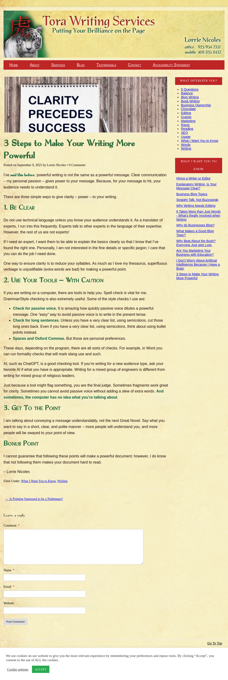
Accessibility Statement (171, 65)
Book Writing (190, 101)
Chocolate (188, 109)
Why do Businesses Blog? (195, 225)
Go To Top (214, 643)
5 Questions (190, 89)
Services (58, 65)
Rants (185, 125)
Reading (187, 129)
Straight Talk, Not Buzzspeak (197, 200)
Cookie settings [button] (17, 669)
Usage (185, 137)
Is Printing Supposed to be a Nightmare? (34, 499)
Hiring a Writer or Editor (193, 178)
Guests (186, 117)
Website (9, 603)
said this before (22, 175)
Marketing (188, 121)
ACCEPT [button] (41, 669)
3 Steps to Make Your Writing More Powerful (197, 276)
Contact (134, 65)
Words (185, 145)
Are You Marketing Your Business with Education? (195, 252)
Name (9, 570)
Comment (12, 525)
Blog (81, 65)
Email (9, 586)
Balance (187, 93)
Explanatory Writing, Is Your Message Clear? (196, 186)
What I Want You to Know (38, 481)
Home (13, 65)
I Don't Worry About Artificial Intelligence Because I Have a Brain (198, 264)
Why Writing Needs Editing (195, 206)
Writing (62, 481)
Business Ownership (196, 105)
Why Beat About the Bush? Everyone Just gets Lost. (196, 243)
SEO (184, 133)
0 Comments (77, 165)
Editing (186, 113)
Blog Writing (190, 97)
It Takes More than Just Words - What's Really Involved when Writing (198, 215)
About (34, 65)
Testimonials (106, 65)
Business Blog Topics (191, 194)
